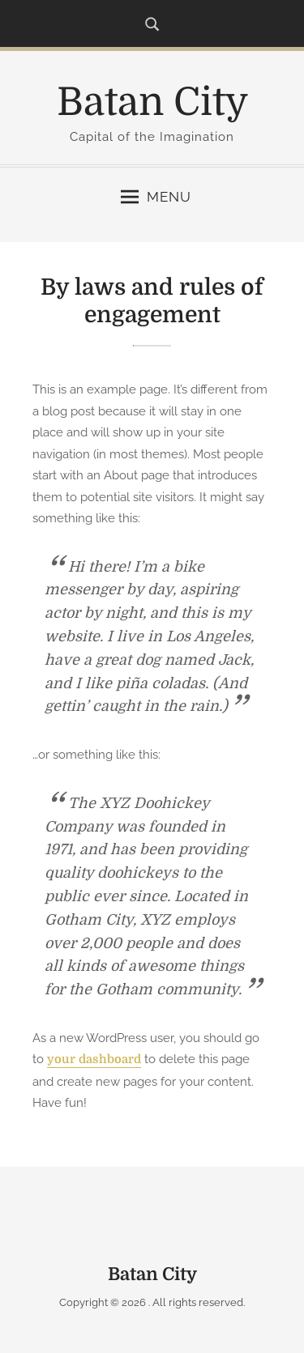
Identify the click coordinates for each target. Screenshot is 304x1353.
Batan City (152, 102)
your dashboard (94, 1059)
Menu (156, 197)
